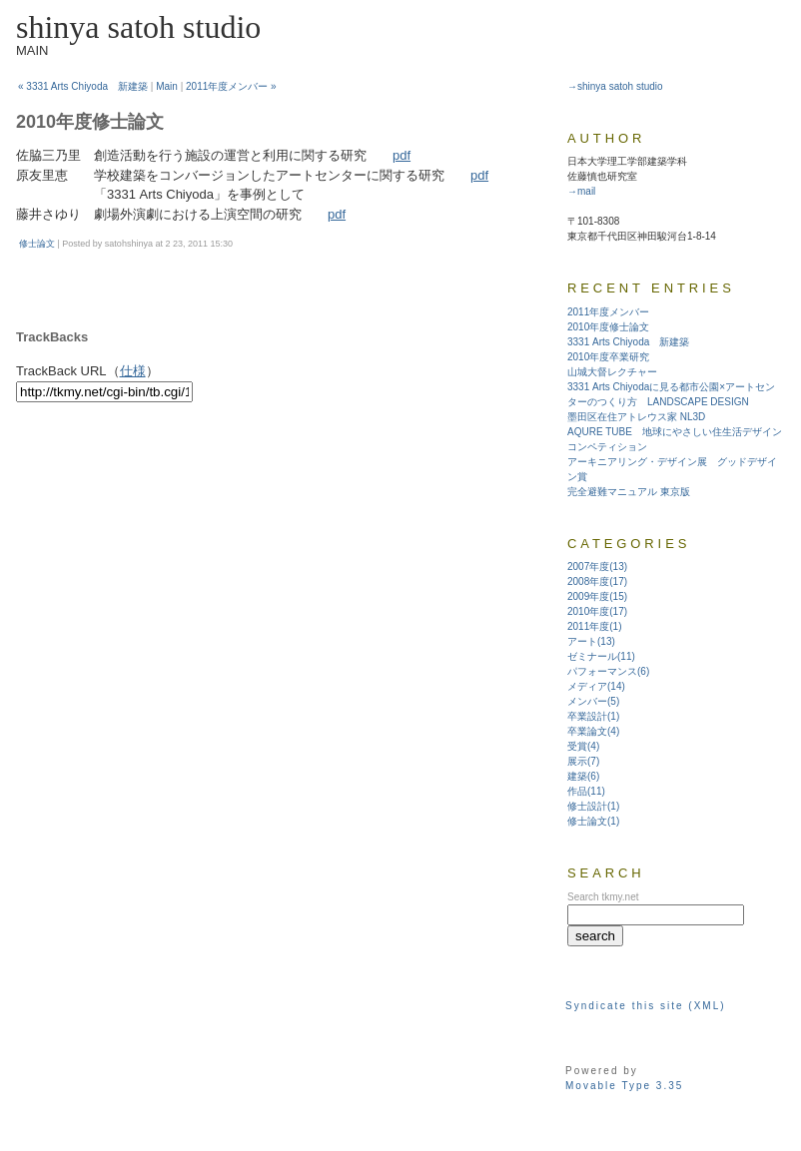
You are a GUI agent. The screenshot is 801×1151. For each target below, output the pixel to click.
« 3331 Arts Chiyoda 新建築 (83, 86)
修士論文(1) (593, 821)
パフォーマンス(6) (608, 671)
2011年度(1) (594, 626)
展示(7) (583, 761)
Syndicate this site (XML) (645, 1005)
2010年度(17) (597, 611)
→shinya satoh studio (615, 86)
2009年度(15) (597, 596)
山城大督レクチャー (612, 371)
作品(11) (586, 791)
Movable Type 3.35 (624, 1085)
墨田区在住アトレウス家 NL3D (636, 416)
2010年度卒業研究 (608, 356)
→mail (581, 191)
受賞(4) (583, 746)
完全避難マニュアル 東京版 (628, 491)
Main (167, 86)
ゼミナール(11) (601, 656)
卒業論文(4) (593, 731)
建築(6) (583, 776)
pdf (401, 155)
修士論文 (37, 244)
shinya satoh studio (138, 27)
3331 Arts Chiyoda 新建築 (628, 341)
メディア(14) (596, 686)
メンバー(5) (593, 701)
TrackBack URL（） (87, 370)
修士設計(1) (593, 806)
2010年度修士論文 (608, 326)
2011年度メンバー (608, 311)
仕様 (133, 370)
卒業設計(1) (593, 716)
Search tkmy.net (603, 896)
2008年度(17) (597, 581)
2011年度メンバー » (231, 86)
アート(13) (591, 641)
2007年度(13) (597, 566)
